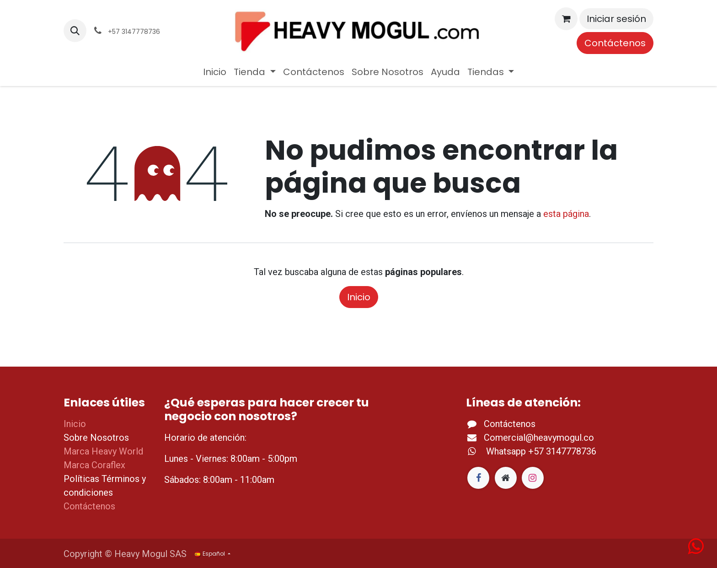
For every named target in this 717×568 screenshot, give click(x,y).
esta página (566, 213)
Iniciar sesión (616, 18)
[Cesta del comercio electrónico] (566, 18)
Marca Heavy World (103, 451)
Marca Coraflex (94, 465)
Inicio (358, 297)
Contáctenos (615, 43)
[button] (75, 30)
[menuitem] (214, 71)
